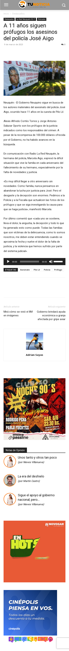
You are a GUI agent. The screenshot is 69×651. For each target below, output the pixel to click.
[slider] (29, 261)
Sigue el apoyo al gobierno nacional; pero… (36, 499)
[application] (34, 261)
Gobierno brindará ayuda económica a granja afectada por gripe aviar (51, 315)
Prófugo (58, 269)
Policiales (41, 19)
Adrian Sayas (34, 355)
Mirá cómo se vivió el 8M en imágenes (18, 313)
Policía (47, 269)
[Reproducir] (8, 261)
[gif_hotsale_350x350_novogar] (34, 581)
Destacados (18, 13)
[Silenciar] (51, 261)
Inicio (6, 13)
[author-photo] (34, 349)
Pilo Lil (37, 269)
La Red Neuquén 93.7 (26, 19)
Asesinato (25, 269)
